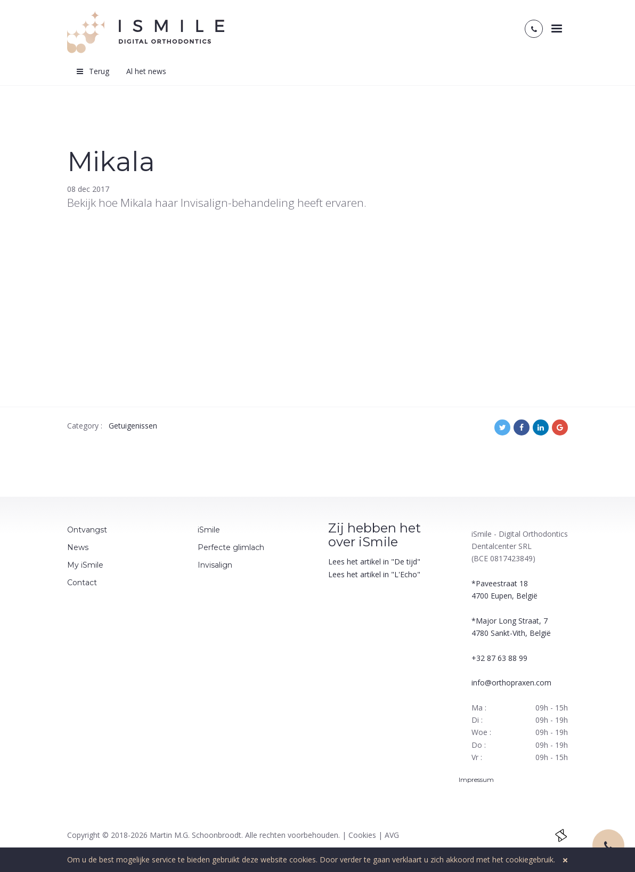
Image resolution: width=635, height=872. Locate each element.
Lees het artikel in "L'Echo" (374, 574)
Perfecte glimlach (231, 547)
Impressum (477, 780)
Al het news (146, 71)
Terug (92, 71)
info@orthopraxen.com (511, 682)
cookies (302, 859)
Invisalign (215, 565)
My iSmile (85, 565)
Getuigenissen (133, 426)
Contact (82, 582)
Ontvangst (87, 530)
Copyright (83, 835)
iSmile (209, 530)
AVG (392, 835)
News (77, 547)
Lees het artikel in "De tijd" (374, 561)
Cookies (362, 835)
